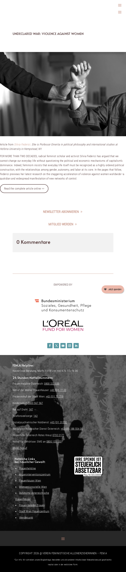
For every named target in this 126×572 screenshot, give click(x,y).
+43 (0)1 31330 (58, 422)
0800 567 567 (35, 403)
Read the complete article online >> (24, 188)
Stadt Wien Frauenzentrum (34, 511)
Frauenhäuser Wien (30, 480)
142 (35, 416)
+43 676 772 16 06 (67, 370)
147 (31, 409)
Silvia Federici (22, 144)
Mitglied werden (60, 224)
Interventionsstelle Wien (33, 486)
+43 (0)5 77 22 (58, 390)
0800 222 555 (51, 383)
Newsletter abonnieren (61, 212)
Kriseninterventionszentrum (35, 474)
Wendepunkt (26, 517)
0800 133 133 (54, 441)
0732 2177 (58, 435)
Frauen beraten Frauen (32, 505)
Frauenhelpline (27, 468)
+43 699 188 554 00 (72, 428)
